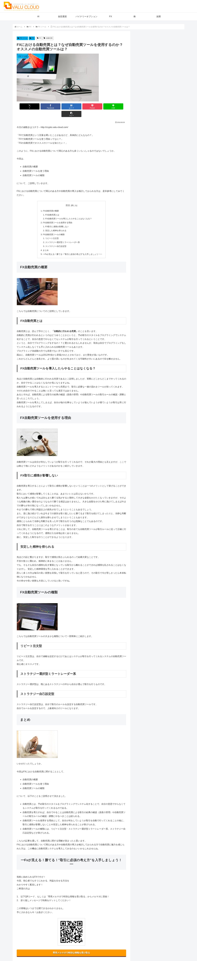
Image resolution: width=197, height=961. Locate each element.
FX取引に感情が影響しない (57, 219)
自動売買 (48, 38)
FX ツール (22, 38)
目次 (68, 198)
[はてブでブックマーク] (62, 106)
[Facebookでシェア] (44, 106)
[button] (117, 106)
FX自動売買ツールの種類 (53, 227)
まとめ (46, 243)
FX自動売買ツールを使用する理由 (57, 215)
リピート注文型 (52, 231)
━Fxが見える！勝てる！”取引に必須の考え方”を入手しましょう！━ (72, 247)
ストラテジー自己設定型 (55, 239)
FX (32, 38)
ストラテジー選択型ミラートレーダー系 (62, 235)
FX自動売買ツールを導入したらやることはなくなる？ (68, 211)
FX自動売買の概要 (51, 203)
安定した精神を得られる (55, 223)
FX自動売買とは (52, 207)
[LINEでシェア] (99, 106)
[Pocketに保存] (80, 106)
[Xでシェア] (25, 106)
